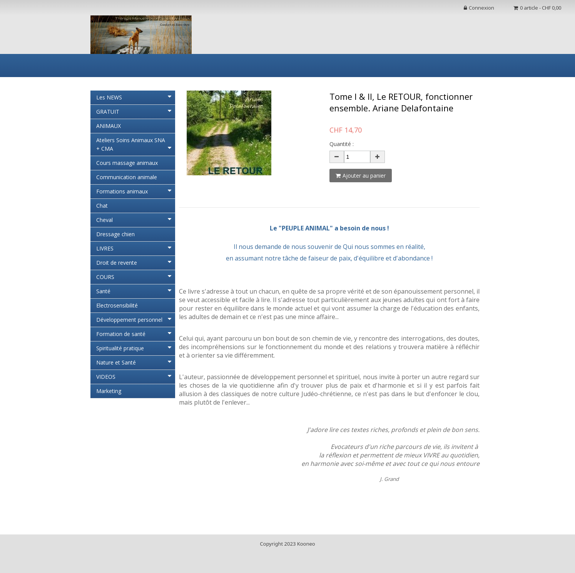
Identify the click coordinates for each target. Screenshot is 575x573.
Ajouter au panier (361, 175)
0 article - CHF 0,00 (537, 7)
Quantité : (341, 144)
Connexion (479, 7)
